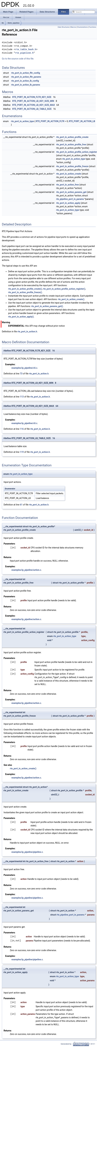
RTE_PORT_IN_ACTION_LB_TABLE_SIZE (31, 109)
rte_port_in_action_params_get (71, 192)
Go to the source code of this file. (18, 58)
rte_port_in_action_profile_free (71, 144)
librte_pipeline (13, 23)
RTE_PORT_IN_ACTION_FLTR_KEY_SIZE (31, 97)
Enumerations (82, 27)
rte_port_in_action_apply (68, 203)
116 (22, 429)
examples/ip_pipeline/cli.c (24, 368)
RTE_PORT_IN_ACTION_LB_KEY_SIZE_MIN (33, 101)
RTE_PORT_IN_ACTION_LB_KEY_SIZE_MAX (33, 105)
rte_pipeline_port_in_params (70, 199)
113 (22, 396)
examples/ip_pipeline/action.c (26, 570)
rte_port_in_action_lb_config (25, 81)
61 (21, 504)
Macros (73, 27)
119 (22, 452)
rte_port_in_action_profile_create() (25, 289)
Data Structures (63, 27)
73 (21, 373)
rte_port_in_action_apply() (21, 316)
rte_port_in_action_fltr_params (26, 77)
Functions (92, 27)
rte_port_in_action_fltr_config (25, 73)
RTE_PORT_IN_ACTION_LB (82, 121)
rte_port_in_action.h (27, 331)
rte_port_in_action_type (22, 121)
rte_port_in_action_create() (71, 299)
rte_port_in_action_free (67, 184)
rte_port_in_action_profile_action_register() (64, 289)
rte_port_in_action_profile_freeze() (25, 292)
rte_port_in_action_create (68, 173)
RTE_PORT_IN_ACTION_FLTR (50, 121)
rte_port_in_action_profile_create (72, 137)
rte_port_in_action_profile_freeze (72, 166)
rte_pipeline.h (24, 52)
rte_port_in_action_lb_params (25, 84)
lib (3, 23)
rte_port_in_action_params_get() (47, 306)
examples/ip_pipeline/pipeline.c (27, 852)
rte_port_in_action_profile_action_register (76, 152)
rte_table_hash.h (25, 49)
